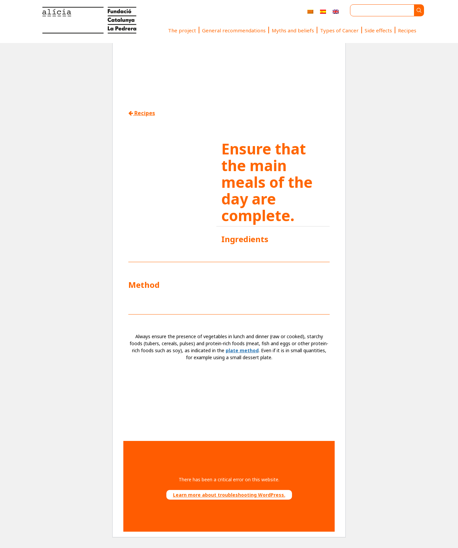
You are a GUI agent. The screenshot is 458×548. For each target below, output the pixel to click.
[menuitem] (310, 11)
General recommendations (234, 30)
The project (182, 30)
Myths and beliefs (293, 30)
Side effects (378, 30)
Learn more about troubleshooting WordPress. (229, 495)
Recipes (407, 30)
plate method (242, 350)
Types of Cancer (339, 30)
